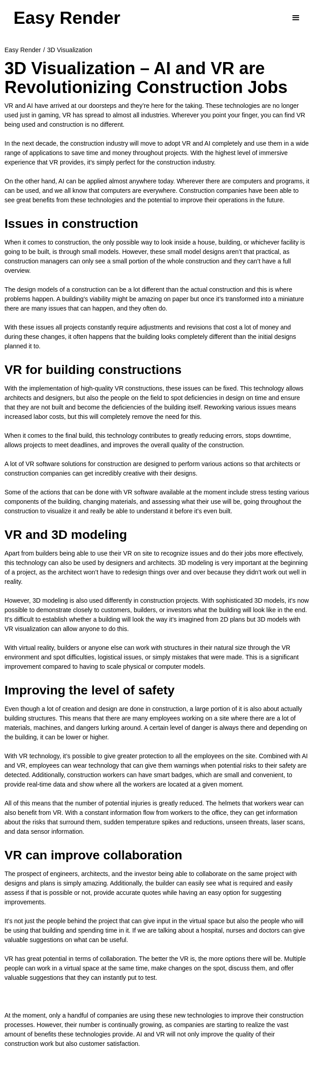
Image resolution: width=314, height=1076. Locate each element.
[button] (296, 17)
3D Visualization (69, 49)
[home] (66, 17)
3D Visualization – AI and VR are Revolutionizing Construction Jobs (145, 78)
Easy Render (22, 49)
